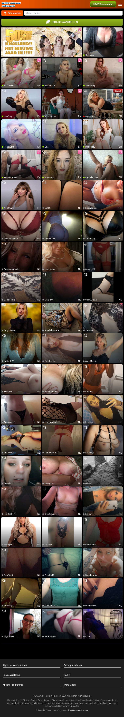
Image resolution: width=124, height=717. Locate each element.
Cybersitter (74, 706)
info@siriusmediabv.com (77, 710)
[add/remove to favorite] (85, 30)
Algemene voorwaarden (15, 665)
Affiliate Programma (13, 685)
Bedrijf (67, 675)
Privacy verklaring (73, 665)
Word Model (70, 685)
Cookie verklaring (11, 675)
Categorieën (12, 13)
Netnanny (62, 706)
